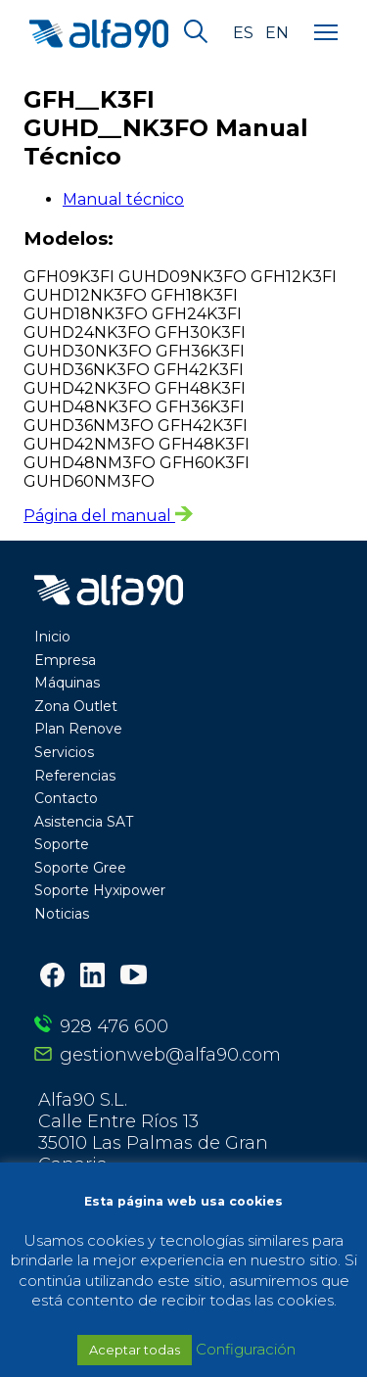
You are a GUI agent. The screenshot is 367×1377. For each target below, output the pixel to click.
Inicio (52, 636)
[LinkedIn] (92, 977)
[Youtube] (134, 976)
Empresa (65, 660)
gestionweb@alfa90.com (170, 1055)
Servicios (64, 752)
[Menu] (325, 33)
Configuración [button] (246, 1349)
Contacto (66, 798)
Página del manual (108, 515)
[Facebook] (52, 977)
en (277, 33)
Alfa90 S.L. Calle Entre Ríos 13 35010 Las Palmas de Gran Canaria (153, 1132)
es (243, 33)
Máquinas (67, 682)
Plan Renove (78, 728)
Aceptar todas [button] (134, 1349)
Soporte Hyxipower (99, 890)
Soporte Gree (80, 868)
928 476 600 (114, 1026)
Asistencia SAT (83, 822)
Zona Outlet (75, 706)
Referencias (74, 775)
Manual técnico (123, 199)
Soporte (61, 844)
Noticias (61, 914)
